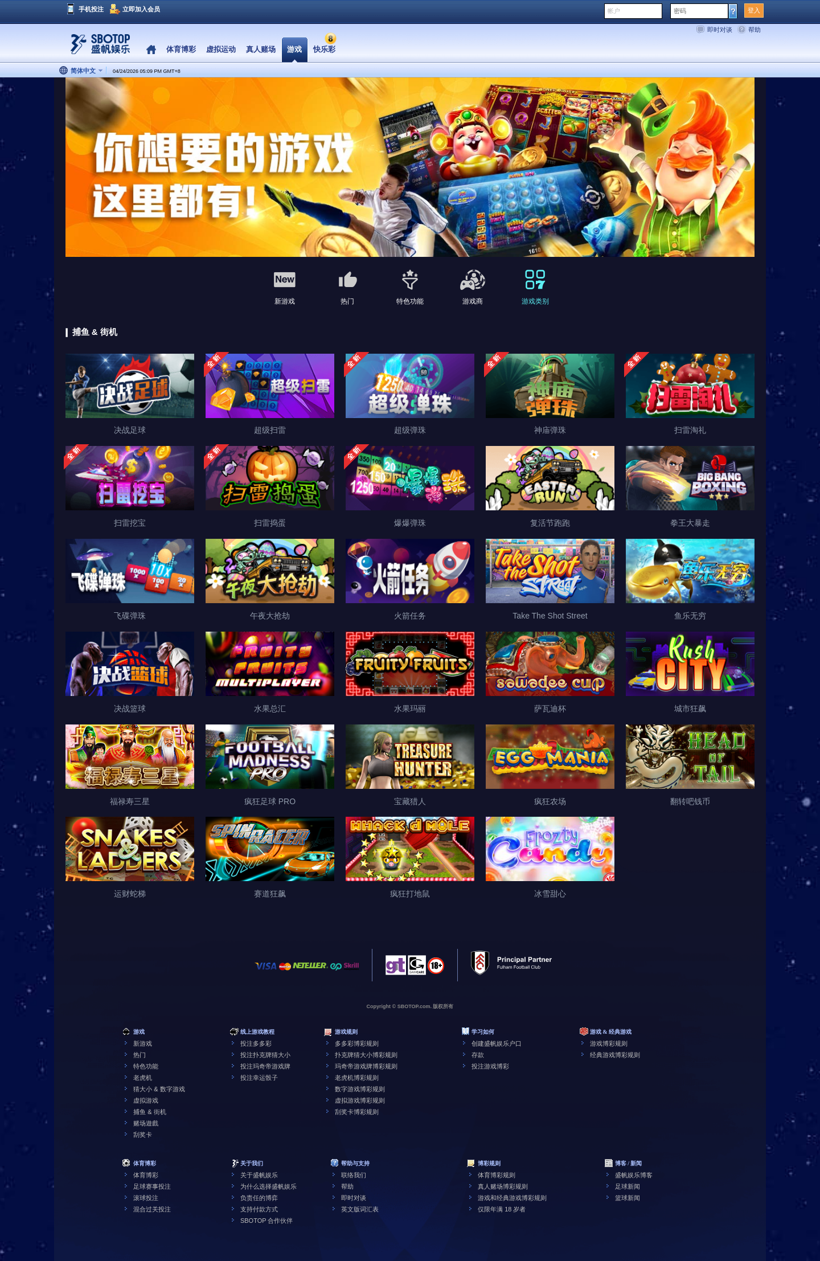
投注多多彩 (256, 1043)
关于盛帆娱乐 (259, 1175)
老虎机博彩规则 (357, 1077)
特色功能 (145, 1066)
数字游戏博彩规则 (360, 1089)
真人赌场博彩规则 (503, 1186)
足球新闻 (627, 1186)
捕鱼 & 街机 (149, 1111)
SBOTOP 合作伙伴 (266, 1220)
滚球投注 (145, 1197)
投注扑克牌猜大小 (265, 1054)
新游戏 (142, 1043)
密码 (680, 10)
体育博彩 (145, 1175)
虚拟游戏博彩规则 (360, 1100)
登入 (754, 10)
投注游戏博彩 (490, 1066)
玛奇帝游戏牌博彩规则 (366, 1066)
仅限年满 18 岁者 (502, 1209)
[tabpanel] (410, 167)
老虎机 (142, 1077)
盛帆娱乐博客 (634, 1175)
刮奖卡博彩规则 (357, 1111)
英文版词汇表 (360, 1209)
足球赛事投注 (152, 1186)
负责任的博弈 (259, 1197)
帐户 (614, 10)
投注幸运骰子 (259, 1077)
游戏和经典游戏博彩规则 (512, 1197)
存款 (478, 1054)
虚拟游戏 (145, 1100)
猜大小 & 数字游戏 (158, 1089)
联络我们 (353, 1175)
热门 (139, 1054)
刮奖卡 (142, 1134)
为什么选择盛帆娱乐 (268, 1186)
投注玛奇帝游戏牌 (265, 1066)
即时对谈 (719, 29)
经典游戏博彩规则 (615, 1054)
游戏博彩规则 (609, 1043)
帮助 (754, 29)
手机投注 (91, 9)
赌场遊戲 (145, 1123)
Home (151, 50)
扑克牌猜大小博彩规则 (366, 1054)
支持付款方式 (259, 1209)
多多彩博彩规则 (357, 1043)
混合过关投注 (152, 1209)
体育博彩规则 (496, 1175)
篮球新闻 (627, 1197)
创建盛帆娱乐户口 (497, 1043)
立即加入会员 (141, 9)
